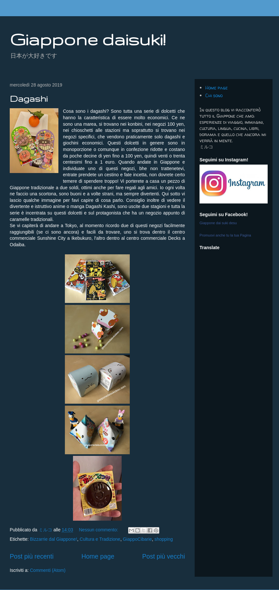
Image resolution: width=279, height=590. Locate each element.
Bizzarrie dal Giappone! (53, 539)
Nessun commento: (99, 529)
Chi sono (214, 95)
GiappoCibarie (137, 539)
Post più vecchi (163, 556)
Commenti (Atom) (48, 570)
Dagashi (28, 98)
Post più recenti (32, 556)
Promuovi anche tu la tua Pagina (225, 235)
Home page (97, 556)
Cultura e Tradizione (100, 539)
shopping (163, 539)
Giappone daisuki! (87, 39)
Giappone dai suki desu (218, 223)
